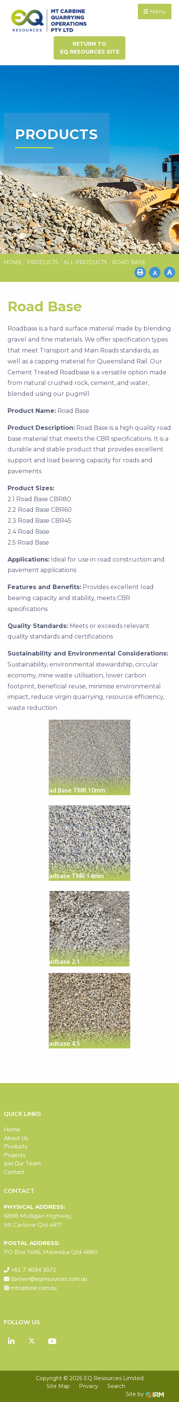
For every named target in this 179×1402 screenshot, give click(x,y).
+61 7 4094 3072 (33, 1269)
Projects (15, 1155)
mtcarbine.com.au (34, 1287)
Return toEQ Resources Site (89, 47)
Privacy (88, 1386)
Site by (145, 1394)
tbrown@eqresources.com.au (49, 1278)
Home (12, 1129)
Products (16, 1146)
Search (116, 1386)
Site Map (58, 1386)
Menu (155, 11)
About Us (16, 1138)
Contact (14, 1172)
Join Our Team (22, 1163)
